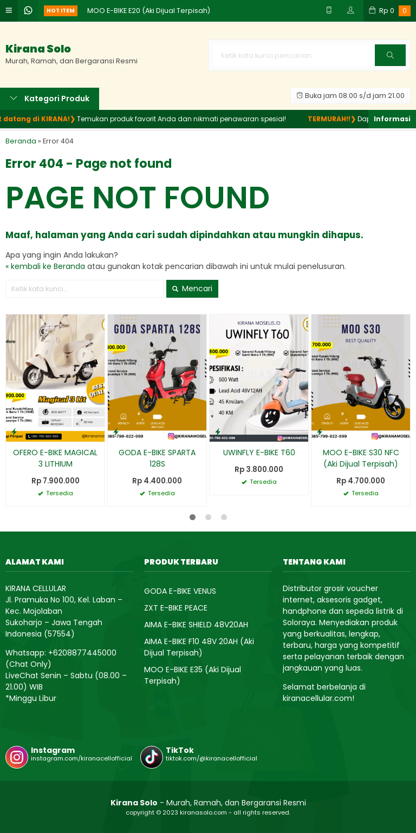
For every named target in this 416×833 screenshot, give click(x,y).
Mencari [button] (192, 288)
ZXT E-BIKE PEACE (175, 607)
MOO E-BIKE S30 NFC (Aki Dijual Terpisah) (361, 458)
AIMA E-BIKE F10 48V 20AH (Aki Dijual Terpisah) (199, 647)
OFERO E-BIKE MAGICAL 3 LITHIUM (55, 458)
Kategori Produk (49, 98)
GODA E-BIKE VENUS (180, 591)
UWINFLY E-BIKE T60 (259, 452)
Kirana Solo (38, 49)
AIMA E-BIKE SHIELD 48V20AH (196, 624)
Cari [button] (390, 58)
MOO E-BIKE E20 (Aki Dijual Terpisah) (148, 10)
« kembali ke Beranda (45, 266)
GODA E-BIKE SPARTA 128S (157, 458)
